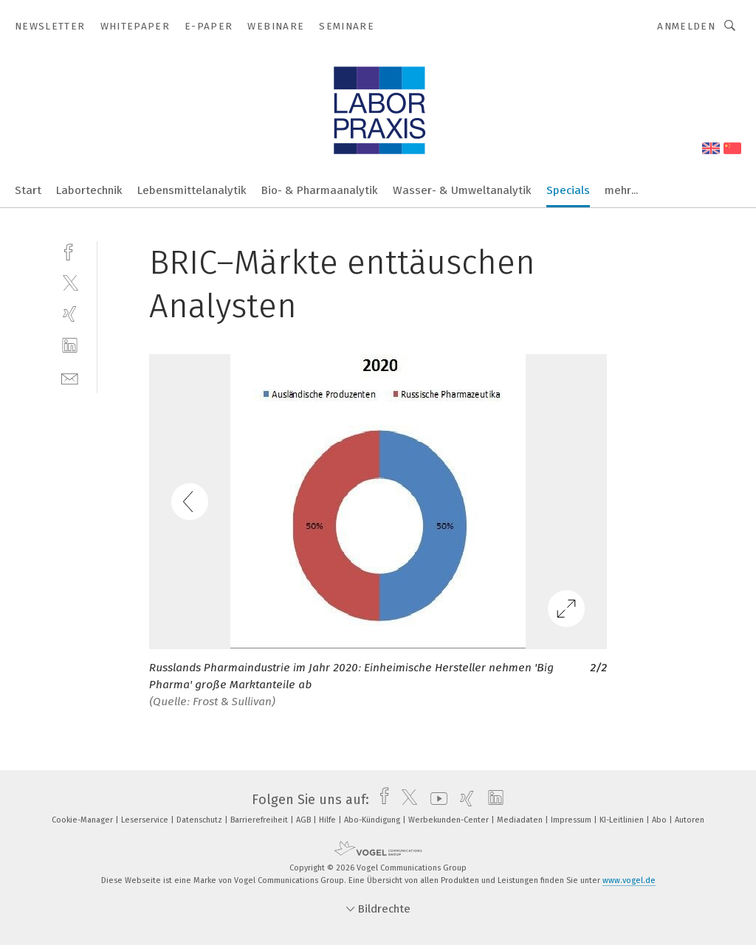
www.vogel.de (629, 880)
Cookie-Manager (83, 820)
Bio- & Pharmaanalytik (319, 190)
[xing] (70, 314)
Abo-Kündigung (373, 820)
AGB (304, 820)
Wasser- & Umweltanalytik (462, 190)
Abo (660, 820)
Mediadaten (521, 820)
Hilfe (328, 820)
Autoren (689, 820)
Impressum (572, 820)
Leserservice (146, 820)
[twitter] (70, 282)
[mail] (70, 377)
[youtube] (435, 800)
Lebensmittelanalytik (192, 190)
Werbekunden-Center (449, 820)
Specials (568, 190)
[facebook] (70, 250)
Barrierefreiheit (260, 820)
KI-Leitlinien (622, 820)
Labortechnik (89, 190)
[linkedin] (70, 345)
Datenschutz (200, 820)
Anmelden (686, 26)
